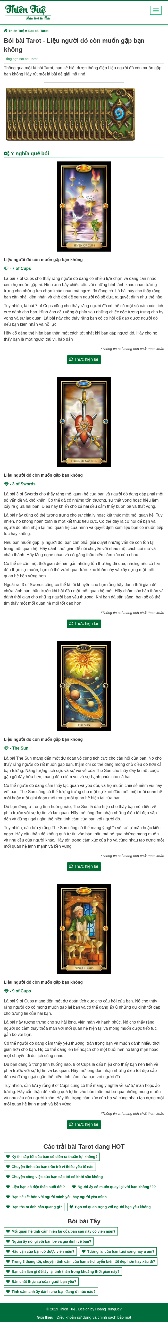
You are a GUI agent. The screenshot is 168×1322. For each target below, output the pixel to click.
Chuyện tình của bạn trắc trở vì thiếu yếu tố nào (50, 1167)
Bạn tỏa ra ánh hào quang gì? (34, 1207)
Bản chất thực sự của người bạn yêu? (41, 1282)
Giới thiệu (45, 1317)
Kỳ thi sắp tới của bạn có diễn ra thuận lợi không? (51, 1157)
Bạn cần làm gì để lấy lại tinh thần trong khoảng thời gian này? (63, 1272)
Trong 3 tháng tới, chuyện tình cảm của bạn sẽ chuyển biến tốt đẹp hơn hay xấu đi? (80, 1262)
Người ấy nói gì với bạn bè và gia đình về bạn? (48, 1242)
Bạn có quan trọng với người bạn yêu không (110, 1207)
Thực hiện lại (83, 359)
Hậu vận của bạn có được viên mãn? (40, 1252)
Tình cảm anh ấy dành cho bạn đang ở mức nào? (51, 1292)
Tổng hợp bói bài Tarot (21, 59)
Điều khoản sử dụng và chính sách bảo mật (93, 1317)
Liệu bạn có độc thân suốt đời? (35, 1187)
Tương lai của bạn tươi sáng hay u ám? (118, 1252)
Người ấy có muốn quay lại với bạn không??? (114, 1187)
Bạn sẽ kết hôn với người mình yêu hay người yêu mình (56, 1197)
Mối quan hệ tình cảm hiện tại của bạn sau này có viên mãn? (60, 1232)
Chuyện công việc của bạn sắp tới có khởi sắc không (54, 1177)
